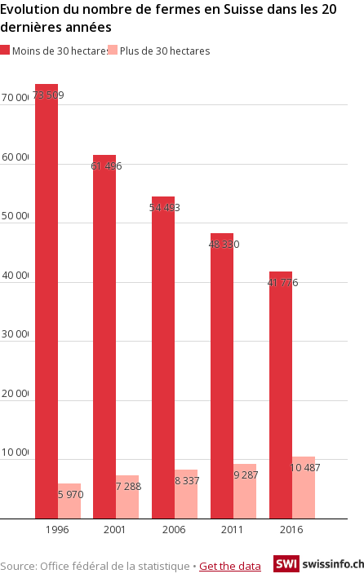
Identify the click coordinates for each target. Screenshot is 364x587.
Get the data (230, 565)
